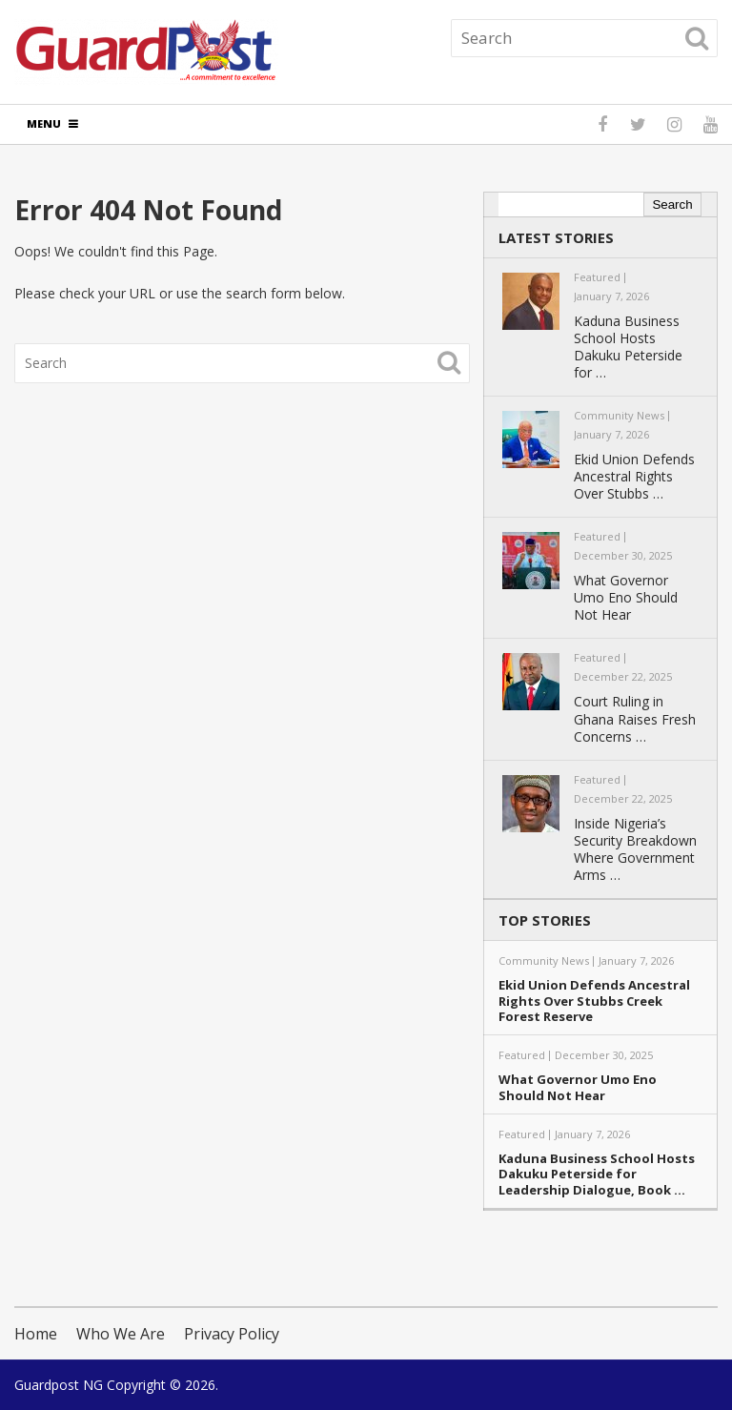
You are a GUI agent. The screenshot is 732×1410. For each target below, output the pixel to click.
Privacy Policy (231, 1333)
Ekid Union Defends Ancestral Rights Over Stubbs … (634, 476)
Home (35, 1333)
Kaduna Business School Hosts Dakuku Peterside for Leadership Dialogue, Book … (596, 1174)
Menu (44, 123)
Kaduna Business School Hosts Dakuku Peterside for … (628, 347)
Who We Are (120, 1333)
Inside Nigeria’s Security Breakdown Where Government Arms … (635, 849)
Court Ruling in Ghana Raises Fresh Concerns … (635, 719)
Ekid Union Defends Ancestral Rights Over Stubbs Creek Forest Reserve (594, 1001)
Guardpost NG (58, 1385)
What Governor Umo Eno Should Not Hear (626, 597)
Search (672, 204)
